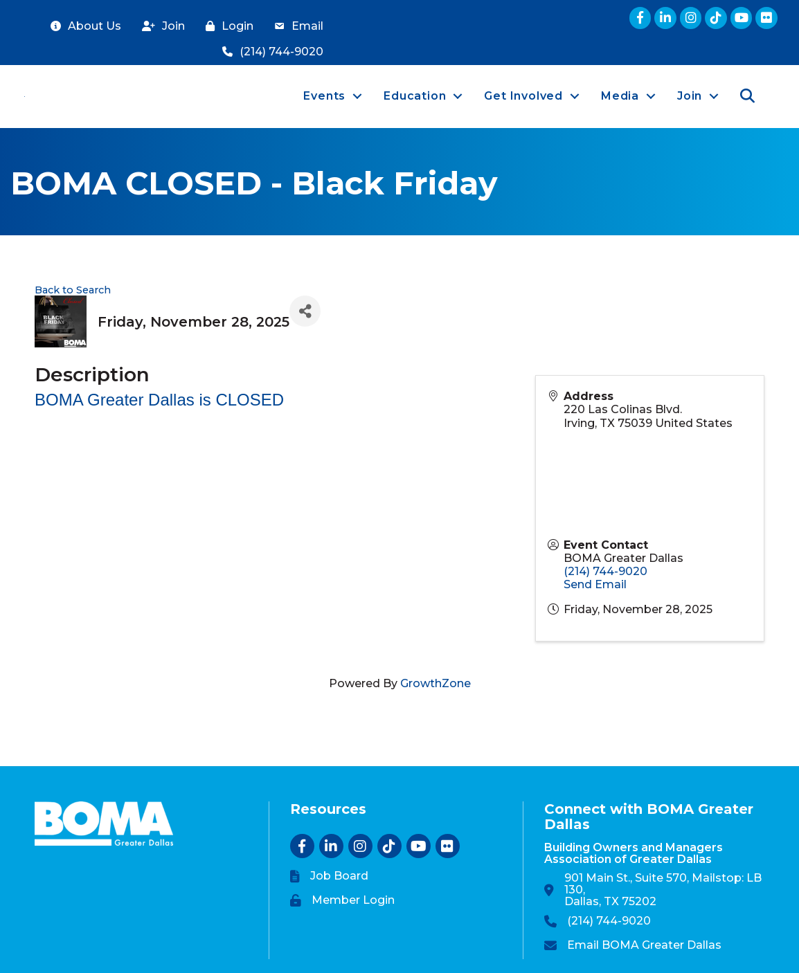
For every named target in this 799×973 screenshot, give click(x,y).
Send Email (595, 584)
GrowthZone (435, 683)
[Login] (226, 27)
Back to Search (73, 290)
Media (620, 95)
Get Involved (523, 95)
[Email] (295, 27)
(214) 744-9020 (605, 571)
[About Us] (82, 27)
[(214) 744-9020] (269, 52)
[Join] (160, 27)
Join (689, 95)
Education (415, 95)
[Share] (305, 311)
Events (324, 95)
